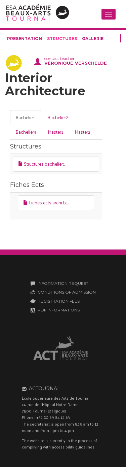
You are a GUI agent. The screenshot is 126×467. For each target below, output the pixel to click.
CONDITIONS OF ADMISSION (67, 292)
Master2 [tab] (82, 132)
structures (62, 38)
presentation (24, 38)
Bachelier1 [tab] (25, 117)
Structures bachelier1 (41, 164)
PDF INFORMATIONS (59, 309)
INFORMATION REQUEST (63, 283)
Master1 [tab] (55, 132)
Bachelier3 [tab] (25, 132)
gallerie (92, 38)
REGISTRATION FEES (59, 301)
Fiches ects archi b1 (45, 202)
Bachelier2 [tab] (57, 117)
